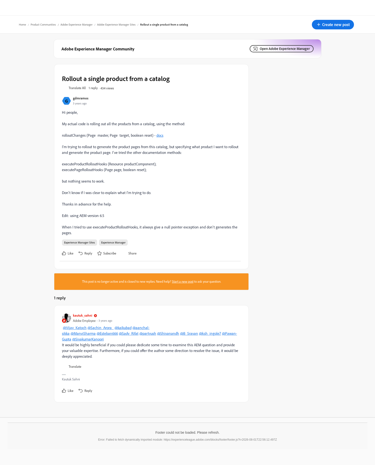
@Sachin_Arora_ (101, 327)
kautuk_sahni (82, 315)
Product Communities (43, 24)
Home (22, 24)
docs (159, 135)
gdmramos (80, 98)
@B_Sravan (189, 333)
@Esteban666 (107, 333)
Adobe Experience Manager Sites (116, 24)
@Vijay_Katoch (75, 327)
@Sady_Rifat (128, 333)
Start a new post (182, 281)
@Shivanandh (168, 333)
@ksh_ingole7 (210, 333)
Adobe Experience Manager (77, 24)
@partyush (147, 333)
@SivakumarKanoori (88, 339)
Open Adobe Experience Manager (285, 48)
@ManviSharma (83, 333)
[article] (150, 354)
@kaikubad (123, 327)
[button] (333, 24)
